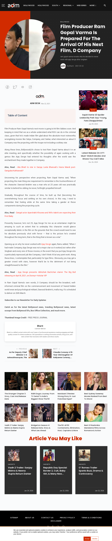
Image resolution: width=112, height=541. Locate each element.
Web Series (81, 5)
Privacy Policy (67, 518)
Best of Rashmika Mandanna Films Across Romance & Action (94, 429)
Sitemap (14, 518)
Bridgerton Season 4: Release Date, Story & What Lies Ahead (40, 429)
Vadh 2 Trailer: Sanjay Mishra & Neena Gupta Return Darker (15, 429)
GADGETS (11, 471)
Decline (94, 539)
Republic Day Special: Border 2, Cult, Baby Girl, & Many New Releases (55, 477)
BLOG (93, 110)
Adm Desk (35, 103)
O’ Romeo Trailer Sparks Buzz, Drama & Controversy (91, 477)
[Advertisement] (8, 45)
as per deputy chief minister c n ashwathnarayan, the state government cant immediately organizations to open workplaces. (16, 355)
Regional (67, 5)
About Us (29, 518)
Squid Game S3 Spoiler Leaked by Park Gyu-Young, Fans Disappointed (93, 117)
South (55, 5)
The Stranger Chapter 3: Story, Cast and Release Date (15, 397)
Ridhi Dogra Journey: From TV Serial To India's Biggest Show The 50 (42, 397)
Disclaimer (56, 522)
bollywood (64, 22)
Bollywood (29, 5)
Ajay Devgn (46, 244)
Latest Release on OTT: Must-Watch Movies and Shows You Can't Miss (93, 156)
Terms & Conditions (91, 518)
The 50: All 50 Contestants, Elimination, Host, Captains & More (69, 429)
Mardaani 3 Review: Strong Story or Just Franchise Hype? (67, 397)
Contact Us (47, 518)
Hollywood (43, 5)
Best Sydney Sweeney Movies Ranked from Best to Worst (95, 397)
